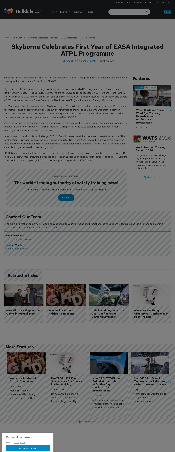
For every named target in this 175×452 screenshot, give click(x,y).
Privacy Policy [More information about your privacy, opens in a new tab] (19, 450)
